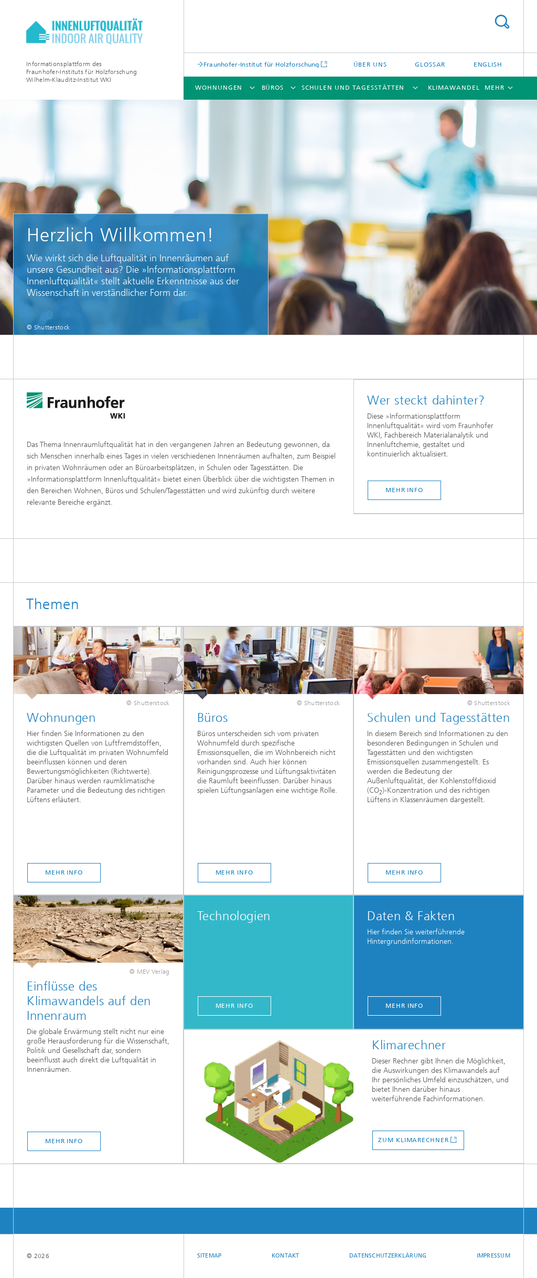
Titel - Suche (501, 21)
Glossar (430, 64)
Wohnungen (218, 87)
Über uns (370, 64)
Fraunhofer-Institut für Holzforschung (261, 64)
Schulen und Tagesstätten (353, 87)
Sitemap (209, 1255)
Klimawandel (454, 87)
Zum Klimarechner (413, 1140)
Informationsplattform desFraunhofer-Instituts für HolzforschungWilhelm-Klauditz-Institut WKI (81, 71)
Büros (273, 87)
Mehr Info (404, 490)
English (488, 64)
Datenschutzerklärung (388, 1255)
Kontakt (285, 1255)
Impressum (493, 1255)
